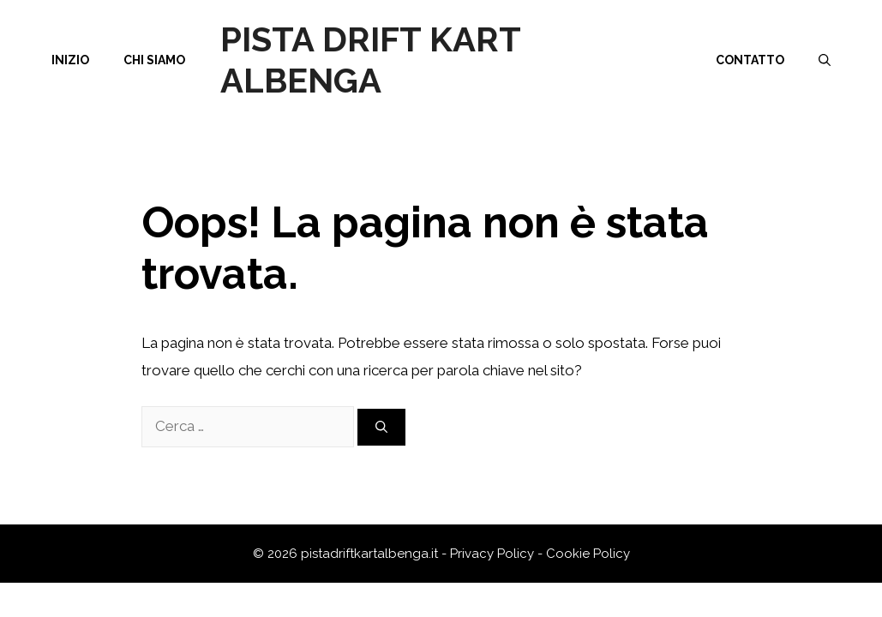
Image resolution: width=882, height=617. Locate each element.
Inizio (70, 60)
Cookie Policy (588, 553)
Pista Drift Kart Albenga (370, 59)
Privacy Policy (492, 553)
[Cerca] (381, 427)
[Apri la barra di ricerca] (824, 60)
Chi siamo (154, 60)
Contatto (750, 60)
